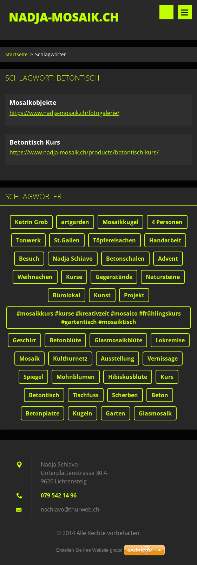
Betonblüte (65, 340)
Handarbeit (165, 240)
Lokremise (170, 340)
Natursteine (163, 277)
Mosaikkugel (120, 222)
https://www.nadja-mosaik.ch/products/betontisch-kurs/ (84, 152)
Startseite (16, 54)
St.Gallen (67, 240)
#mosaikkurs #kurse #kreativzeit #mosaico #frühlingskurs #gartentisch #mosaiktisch (99, 318)
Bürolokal (66, 295)
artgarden (75, 222)
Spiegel (33, 377)
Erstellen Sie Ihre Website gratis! (89, 550)
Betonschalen (125, 258)
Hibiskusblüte (127, 377)
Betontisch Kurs (34, 142)
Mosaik (29, 358)
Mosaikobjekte (33, 102)
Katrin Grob (31, 222)
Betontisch (44, 395)
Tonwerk (28, 240)
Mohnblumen (76, 377)
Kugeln (82, 413)
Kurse (74, 277)
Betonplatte (42, 413)
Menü (185, 12)
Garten (115, 413)
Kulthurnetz (70, 358)
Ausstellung (117, 358)
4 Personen (167, 222)
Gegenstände (114, 277)
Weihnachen (35, 277)
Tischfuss (86, 395)
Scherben (125, 395)
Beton (159, 395)
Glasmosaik (155, 413)
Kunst (102, 295)
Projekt (134, 295)
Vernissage (162, 358)
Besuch (29, 258)
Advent (168, 258)
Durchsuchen (166, 12)
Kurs (166, 377)
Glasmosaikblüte (118, 340)
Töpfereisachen (114, 240)
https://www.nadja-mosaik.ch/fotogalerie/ (64, 113)
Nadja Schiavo (73, 258)
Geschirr (24, 340)
